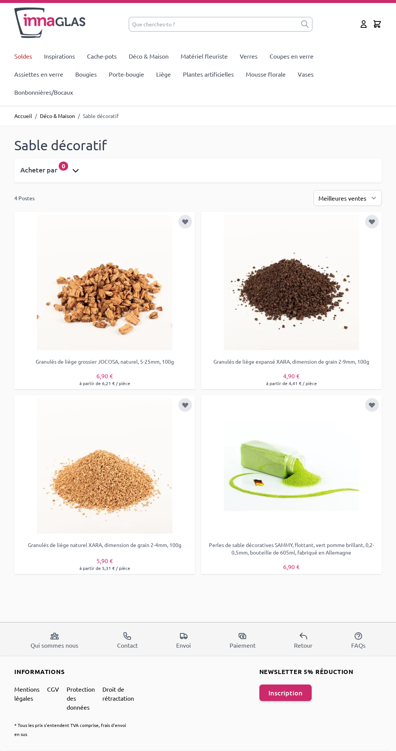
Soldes (23, 56)
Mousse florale (266, 74)
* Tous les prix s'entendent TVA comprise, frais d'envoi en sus (70, 729)
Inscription (285, 692)
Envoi (183, 640)
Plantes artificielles (208, 74)
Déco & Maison (149, 56)
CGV (53, 689)
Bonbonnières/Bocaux (43, 92)
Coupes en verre (292, 56)
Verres (248, 56)
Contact (127, 640)
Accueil (23, 115)
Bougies (86, 74)
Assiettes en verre (38, 74)
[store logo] (50, 23)
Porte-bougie (126, 74)
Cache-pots (102, 56)
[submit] (304, 24)
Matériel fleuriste (204, 56)
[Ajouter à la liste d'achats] (185, 221)
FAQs (358, 640)
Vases (306, 74)
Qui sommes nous (54, 640)
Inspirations (59, 56)
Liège (163, 74)
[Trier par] (348, 198)
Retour (303, 640)
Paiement (243, 640)
